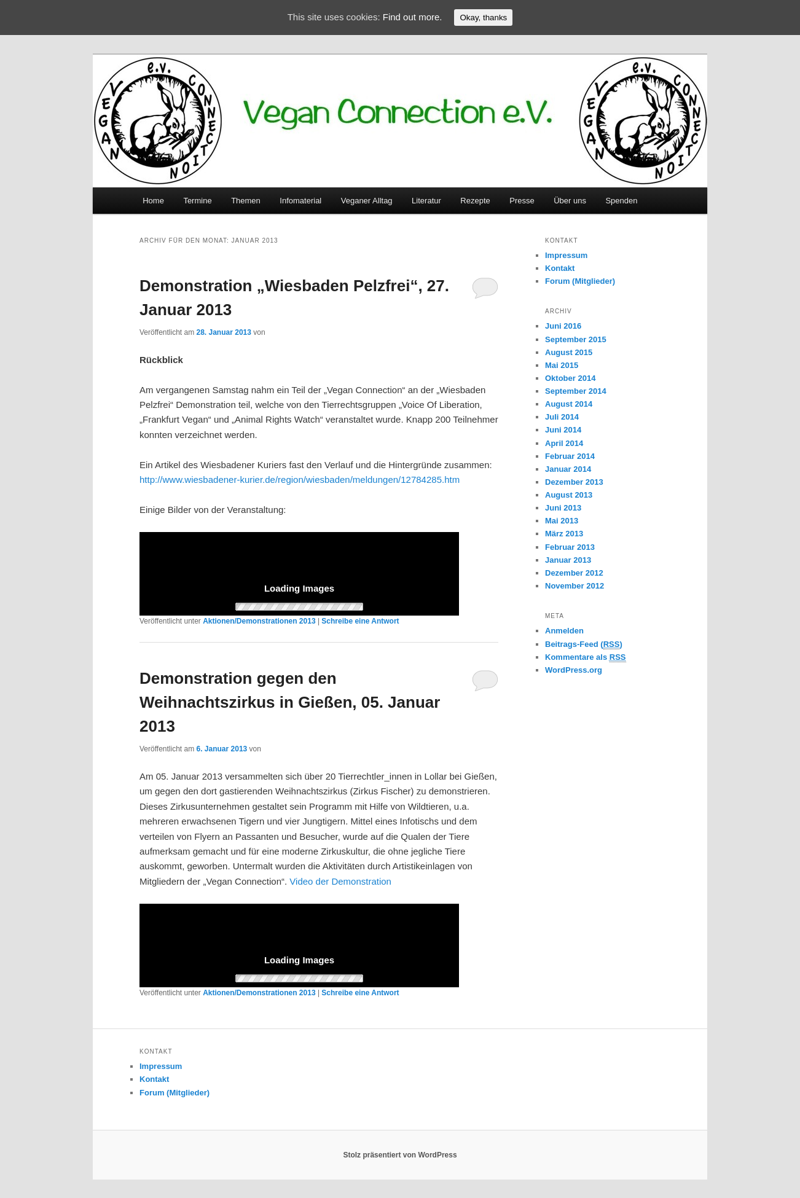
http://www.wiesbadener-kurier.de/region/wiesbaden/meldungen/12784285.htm (299, 479)
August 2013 (568, 494)
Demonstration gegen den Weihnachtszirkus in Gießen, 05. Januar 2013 (289, 702)
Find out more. (412, 17)
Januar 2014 (568, 469)
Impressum (566, 255)
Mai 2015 (561, 365)
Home (153, 200)
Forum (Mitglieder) (580, 281)
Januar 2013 (568, 560)
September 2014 (575, 391)
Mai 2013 (561, 520)
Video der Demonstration (340, 881)
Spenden (621, 200)
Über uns (570, 200)
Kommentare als (585, 657)
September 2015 (575, 339)
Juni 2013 (563, 507)
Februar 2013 (570, 547)
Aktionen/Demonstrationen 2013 (259, 621)
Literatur (426, 200)
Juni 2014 (563, 429)
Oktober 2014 (570, 378)
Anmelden (564, 630)
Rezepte (475, 200)
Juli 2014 (562, 416)
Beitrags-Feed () (583, 644)
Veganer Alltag (367, 200)
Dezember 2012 (574, 572)
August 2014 (568, 404)
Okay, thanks (483, 17)
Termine (197, 200)
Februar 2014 (570, 456)
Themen (246, 200)
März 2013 (564, 533)
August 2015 (568, 352)
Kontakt (560, 268)
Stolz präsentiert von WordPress (400, 1155)
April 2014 (564, 443)
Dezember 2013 (574, 482)
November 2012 (574, 585)
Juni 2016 (563, 326)
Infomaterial (300, 200)
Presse (521, 200)
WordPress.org (573, 670)
